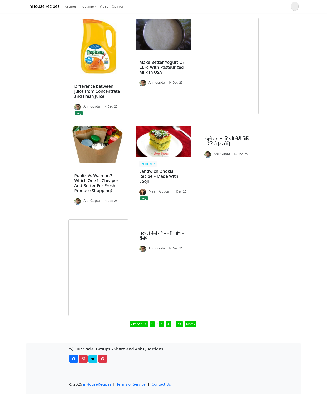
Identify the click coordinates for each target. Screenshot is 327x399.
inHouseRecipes (43, 6)
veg (79, 113)
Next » (190, 324)
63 (179, 324)
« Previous (138, 324)
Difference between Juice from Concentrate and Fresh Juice (97, 91)
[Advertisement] (228, 66)
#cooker (148, 164)
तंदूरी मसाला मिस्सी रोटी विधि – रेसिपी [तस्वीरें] (227, 141)
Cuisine (88, 6)
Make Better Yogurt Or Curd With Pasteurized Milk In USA (161, 67)
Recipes (70, 6)
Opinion (118, 6)
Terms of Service (131, 384)
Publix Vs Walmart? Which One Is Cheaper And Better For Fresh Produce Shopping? (96, 183)
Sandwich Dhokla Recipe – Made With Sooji (158, 176)
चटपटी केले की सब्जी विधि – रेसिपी (161, 235)
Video (104, 6)
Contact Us (161, 384)
